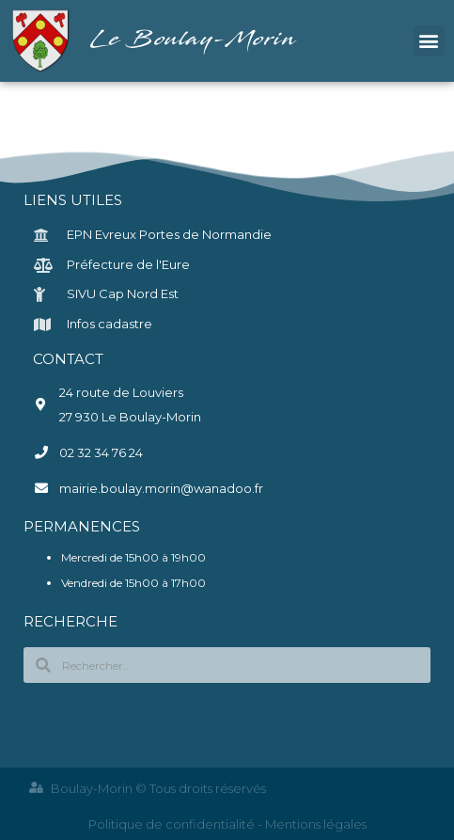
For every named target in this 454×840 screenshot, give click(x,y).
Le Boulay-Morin (194, 40)
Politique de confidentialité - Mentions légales (227, 824)
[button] (429, 40)
